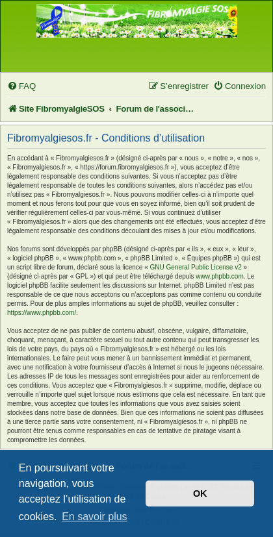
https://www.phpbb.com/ (41, 312)
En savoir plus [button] (94, 516)
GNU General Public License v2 (196, 267)
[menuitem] (21, 86)
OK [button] (200, 493)
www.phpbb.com (219, 276)
